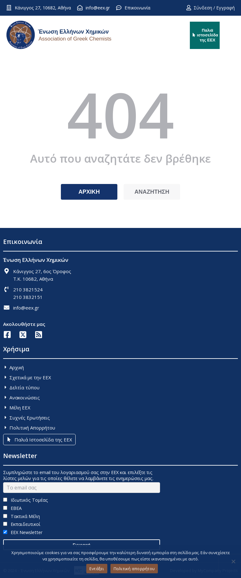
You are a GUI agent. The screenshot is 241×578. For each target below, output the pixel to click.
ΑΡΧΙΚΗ (89, 192)
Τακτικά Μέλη (21, 516)
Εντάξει (96, 568)
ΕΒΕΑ (12, 508)
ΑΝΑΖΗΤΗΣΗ (152, 192)
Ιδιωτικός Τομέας (25, 500)
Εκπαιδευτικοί (21, 524)
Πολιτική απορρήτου (134, 568)
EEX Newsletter (22, 532)
